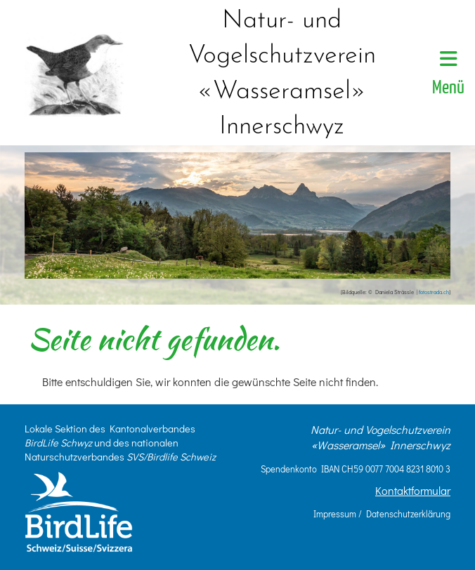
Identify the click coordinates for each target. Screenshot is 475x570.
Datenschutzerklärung (408, 513)
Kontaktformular (412, 490)
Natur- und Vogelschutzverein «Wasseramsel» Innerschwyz (282, 74)
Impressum (334, 513)
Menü (448, 73)
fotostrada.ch (434, 292)
